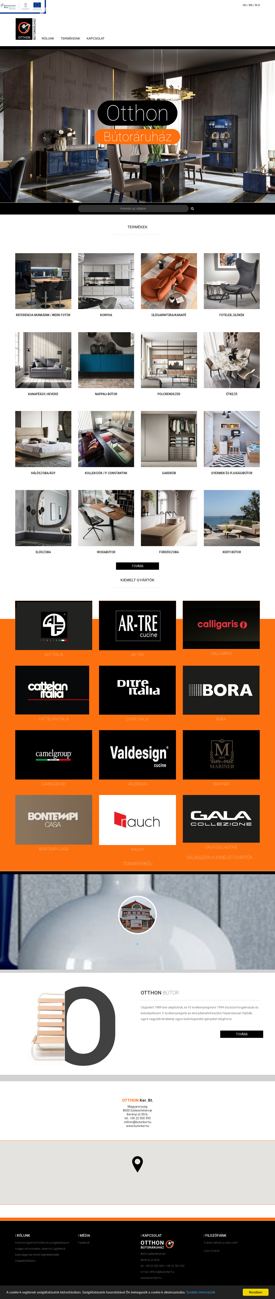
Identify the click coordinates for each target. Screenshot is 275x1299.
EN (250, 5)
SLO (257, 5)
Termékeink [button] (70, 38)
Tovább (138, 566)
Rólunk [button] (48, 38)
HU (245, 5)
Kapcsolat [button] (95, 38)
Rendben (255, 1292)
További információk (207, 1292)
